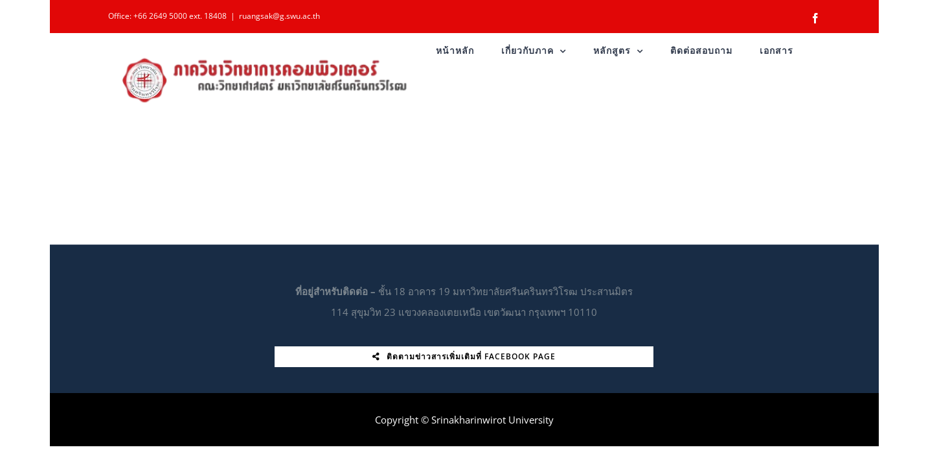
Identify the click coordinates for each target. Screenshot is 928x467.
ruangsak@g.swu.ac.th (279, 15)
